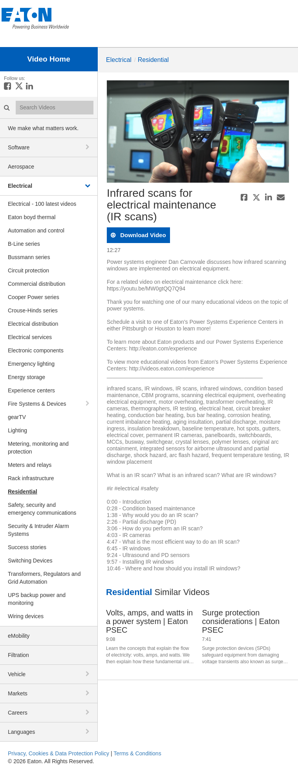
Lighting (17, 430)
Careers (17, 712)
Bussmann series (29, 257)
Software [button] (18, 147)
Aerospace (21, 166)
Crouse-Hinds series (33, 310)
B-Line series (24, 244)
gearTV (17, 417)
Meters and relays (29, 465)
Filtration (18, 655)
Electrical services (30, 337)
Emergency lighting (31, 364)
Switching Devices (30, 560)
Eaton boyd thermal (31, 217)
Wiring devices (26, 616)
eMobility (18, 636)
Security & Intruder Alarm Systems (38, 530)
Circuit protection (28, 270)
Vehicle (17, 674)
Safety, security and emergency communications (42, 509)
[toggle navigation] (88, 147)
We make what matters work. (43, 128)
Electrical (20, 186)
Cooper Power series (33, 297)
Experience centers (31, 390)
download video (142, 235)
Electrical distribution (33, 324)
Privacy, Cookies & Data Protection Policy (58, 753)
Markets (17, 693)
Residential (22, 491)
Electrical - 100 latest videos (42, 204)
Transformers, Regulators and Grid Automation (44, 578)
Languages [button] (21, 732)
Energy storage (26, 377)
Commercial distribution (36, 284)
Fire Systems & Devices (37, 404)
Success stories (27, 547)
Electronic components (36, 350)
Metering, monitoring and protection (38, 448)
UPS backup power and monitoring (37, 599)
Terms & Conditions (137, 753)
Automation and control (36, 230)
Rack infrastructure (31, 478)
